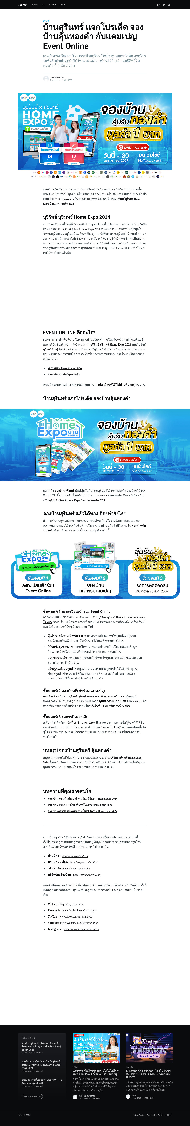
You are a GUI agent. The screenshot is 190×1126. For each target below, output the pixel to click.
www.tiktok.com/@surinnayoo (78, 916)
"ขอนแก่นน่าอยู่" (112, 727)
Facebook (151, 1115)
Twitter (161, 1115)
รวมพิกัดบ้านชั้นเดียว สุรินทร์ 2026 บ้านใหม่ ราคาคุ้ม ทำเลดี (42, 1081)
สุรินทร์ (46, 21)
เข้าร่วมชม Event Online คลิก (67, 368)
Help (62, 5)
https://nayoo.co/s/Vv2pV (88, 874)
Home (35, 5)
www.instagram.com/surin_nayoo (84, 929)
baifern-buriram (87, 1100)
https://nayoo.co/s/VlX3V (85, 862)
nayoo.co (138, 701)
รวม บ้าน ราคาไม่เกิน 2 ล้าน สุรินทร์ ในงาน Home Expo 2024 (86, 798)
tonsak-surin (57, 77)
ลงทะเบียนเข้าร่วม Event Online (87, 611)
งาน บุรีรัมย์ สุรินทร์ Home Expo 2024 (81, 229)
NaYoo (21, 1115)
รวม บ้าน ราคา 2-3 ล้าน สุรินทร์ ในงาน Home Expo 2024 (83, 804)
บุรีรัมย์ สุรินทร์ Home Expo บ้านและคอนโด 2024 (80, 500)
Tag (43, 5)
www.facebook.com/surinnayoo (81, 910)
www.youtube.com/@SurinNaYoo (82, 922)
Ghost (169, 1115)
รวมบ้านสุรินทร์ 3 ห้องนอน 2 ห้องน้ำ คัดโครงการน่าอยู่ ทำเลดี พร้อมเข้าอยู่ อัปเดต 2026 (41, 1046)
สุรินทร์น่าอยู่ (51, 349)
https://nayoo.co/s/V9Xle (77, 856)
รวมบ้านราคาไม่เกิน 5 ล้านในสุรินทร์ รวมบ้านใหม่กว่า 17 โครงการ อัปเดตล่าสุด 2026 (41, 1064)
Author (52, 5)
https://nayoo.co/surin (73, 904)
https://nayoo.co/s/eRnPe (78, 868)
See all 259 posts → (32, 1096)
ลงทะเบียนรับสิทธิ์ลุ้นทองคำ (65, 374)
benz (134, 1097)
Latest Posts (138, 1115)
